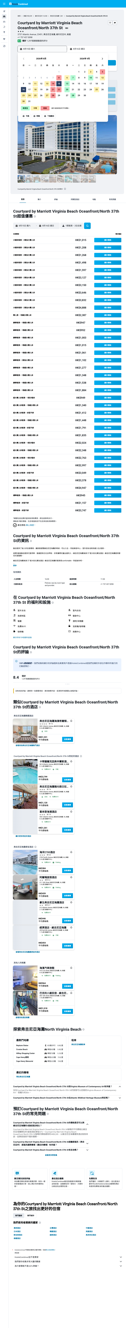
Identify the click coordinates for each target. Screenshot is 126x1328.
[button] (4, 4)
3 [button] (29, 78)
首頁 (19, 16)
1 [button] (58, 72)
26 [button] (41, 95)
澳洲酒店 (17, 1228)
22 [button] (59, 89)
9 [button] (23, 83)
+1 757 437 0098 (25, 37)
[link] (28, 745)
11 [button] (35, 83)
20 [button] (47, 89)
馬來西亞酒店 (91, 1235)
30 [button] (23, 101)
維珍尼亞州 (38, 16)
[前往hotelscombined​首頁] (18, 4)
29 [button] (59, 95)
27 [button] (47, 95)
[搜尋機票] (4, 11)
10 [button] (29, 83)
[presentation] (65, 189)
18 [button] (35, 89)
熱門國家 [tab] (18, 1216)
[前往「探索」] (4, 32)
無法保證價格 (50, 1250)
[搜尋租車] (4, 21)
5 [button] (41, 78)
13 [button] (47, 83)
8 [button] (58, 78)
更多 (15, 566)
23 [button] (23, 95)
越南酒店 (53, 1235)
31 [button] (29, 101)
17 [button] (29, 89)
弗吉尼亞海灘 (54, 16)
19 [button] (41, 89)
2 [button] (23, 78)
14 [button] (53, 83)
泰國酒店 (17, 1238)
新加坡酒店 (18, 1235)
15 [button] (59, 83)
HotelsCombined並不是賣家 (68, 1257)
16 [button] (23, 89)
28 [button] (53, 95)
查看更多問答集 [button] (51, 1155)
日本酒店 (17, 1231)
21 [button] (53, 89)
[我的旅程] (4, 39)
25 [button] (35, 95)
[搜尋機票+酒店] (4, 26)
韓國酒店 (53, 1231)
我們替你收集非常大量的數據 (68, 1261)
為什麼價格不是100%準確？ (68, 1265)
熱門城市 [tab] (30, 1216)
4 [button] (35, 78)
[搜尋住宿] (4, 16)
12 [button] (41, 83)
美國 (25, 16)
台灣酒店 (53, 1228)
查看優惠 (67, 739)
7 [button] (53, 78)
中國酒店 (89, 1228)
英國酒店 (89, 1231)
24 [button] (29, 95)
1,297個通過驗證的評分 (37, 41)
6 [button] (47, 78)
